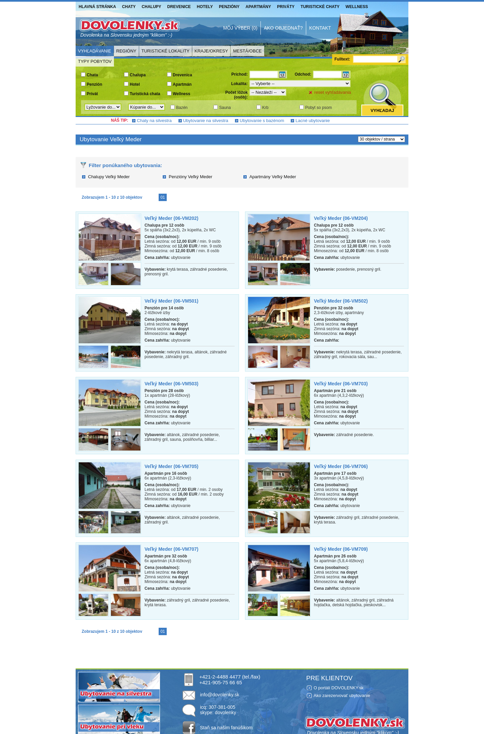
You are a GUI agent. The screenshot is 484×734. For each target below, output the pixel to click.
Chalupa (138, 75)
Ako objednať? (283, 28)
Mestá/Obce (247, 50)
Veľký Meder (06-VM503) (171, 383)
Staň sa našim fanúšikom (226, 727)
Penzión (94, 84)
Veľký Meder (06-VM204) (341, 218)
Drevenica (182, 75)
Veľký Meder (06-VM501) (171, 301)
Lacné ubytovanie (312, 120)
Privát (92, 93)
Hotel (135, 84)
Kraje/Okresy (211, 50)
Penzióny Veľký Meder (190, 176)
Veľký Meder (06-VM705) (171, 466)
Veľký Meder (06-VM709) (341, 549)
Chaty (128, 6)
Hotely (205, 6)
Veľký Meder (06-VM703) (341, 383)
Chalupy (151, 6)
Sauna (225, 107)
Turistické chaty (319, 6)
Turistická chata (145, 93)
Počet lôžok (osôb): (236, 95)
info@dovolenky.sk (219, 694)
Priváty (285, 6)
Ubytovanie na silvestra (205, 120)
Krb (265, 107)
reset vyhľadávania (332, 92)
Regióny (126, 50)
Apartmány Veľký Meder (272, 176)
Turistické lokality (166, 50)
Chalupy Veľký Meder (109, 176)
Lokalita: (239, 83)
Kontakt (320, 28)
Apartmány (258, 6)
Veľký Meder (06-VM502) (341, 301)
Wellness (357, 6)
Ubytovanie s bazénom (262, 120)
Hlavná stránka (97, 6)
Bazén (182, 107)
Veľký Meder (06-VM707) (171, 549)
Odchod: (303, 74)
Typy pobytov (95, 61)
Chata (92, 75)
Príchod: (239, 74)
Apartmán (182, 84)
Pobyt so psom (318, 107)
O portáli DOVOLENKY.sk (339, 687)
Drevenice (179, 6)
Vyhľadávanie (94, 50)
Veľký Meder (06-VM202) (171, 218)
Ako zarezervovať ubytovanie (342, 695)
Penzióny (229, 6)
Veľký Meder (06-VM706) (341, 466)
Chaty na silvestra (154, 120)
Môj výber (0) (240, 28)
